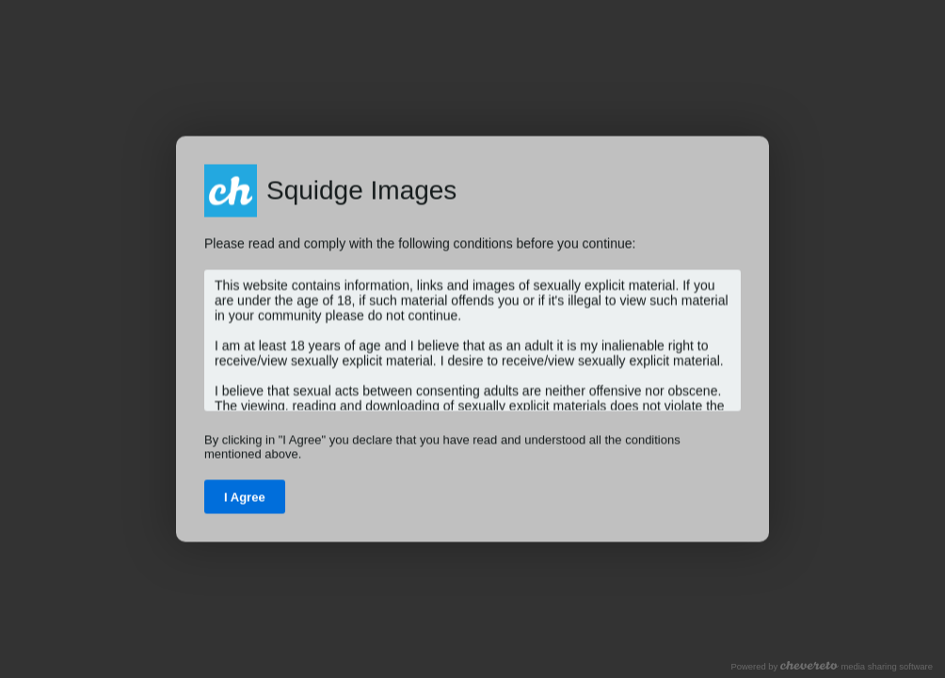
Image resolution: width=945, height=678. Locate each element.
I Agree (244, 498)
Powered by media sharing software (831, 666)
